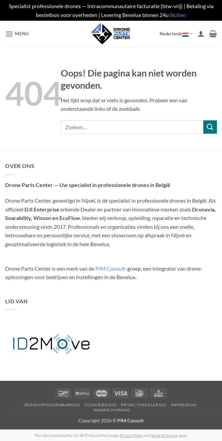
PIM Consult (110, 268)
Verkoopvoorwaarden (52, 404)
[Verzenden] (210, 127)
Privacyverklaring (144, 404)
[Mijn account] (201, 33)
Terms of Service (164, 435)
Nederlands (176, 34)
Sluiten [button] (178, 15)
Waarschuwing (111, 409)
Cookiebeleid (100, 404)
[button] (17, 34)
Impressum (184, 404)
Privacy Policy (131, 435)
